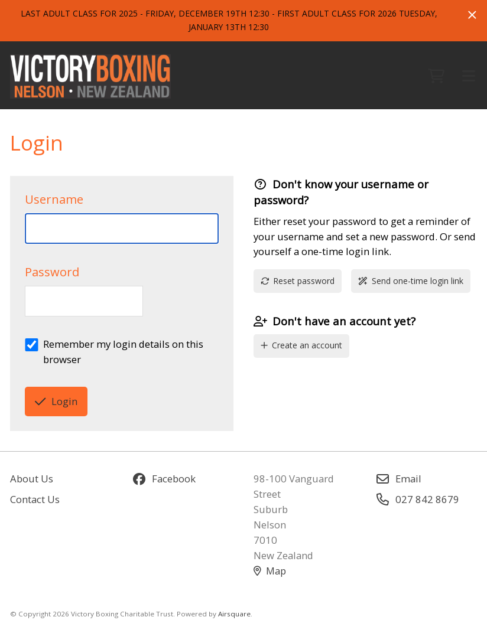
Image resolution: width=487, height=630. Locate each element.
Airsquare (234, 613)
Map (270, 570)
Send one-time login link (410, 280)
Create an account (301, 345)
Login (56, 401)
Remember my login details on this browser (123, 351)
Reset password (298, 280)
